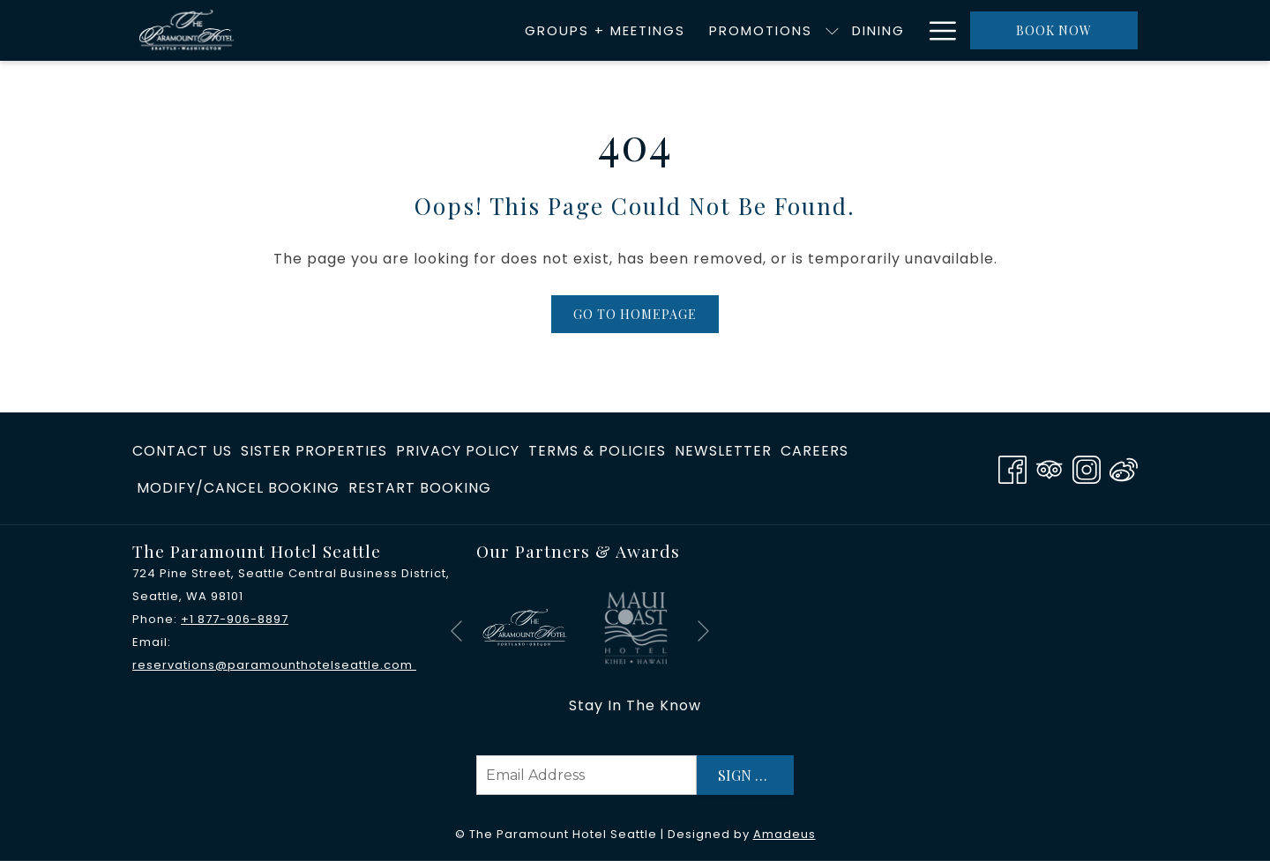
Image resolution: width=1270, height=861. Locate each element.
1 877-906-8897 (239, 619)
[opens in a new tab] (524, 627)
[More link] (936, 30)
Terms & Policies (597, 451)
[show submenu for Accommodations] (908, 30)
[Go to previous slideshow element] (456, 631)
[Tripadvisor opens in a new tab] (1049, 467)
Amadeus (784, 834)
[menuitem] (412, 30)
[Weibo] (1123, 467)
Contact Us (182, 451)
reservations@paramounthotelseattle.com (274, 665)
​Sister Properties (314, 451)
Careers (814, 451)
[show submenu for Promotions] (639, 30)
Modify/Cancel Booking (238, 488)
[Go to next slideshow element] (703, 631)
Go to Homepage (635, 314)
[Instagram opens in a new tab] (1086, 467)
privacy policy (457, 451)
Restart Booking (419, 488)
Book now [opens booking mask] (1054, 30)
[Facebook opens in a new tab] (1012, 467)
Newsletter (723, 451)
